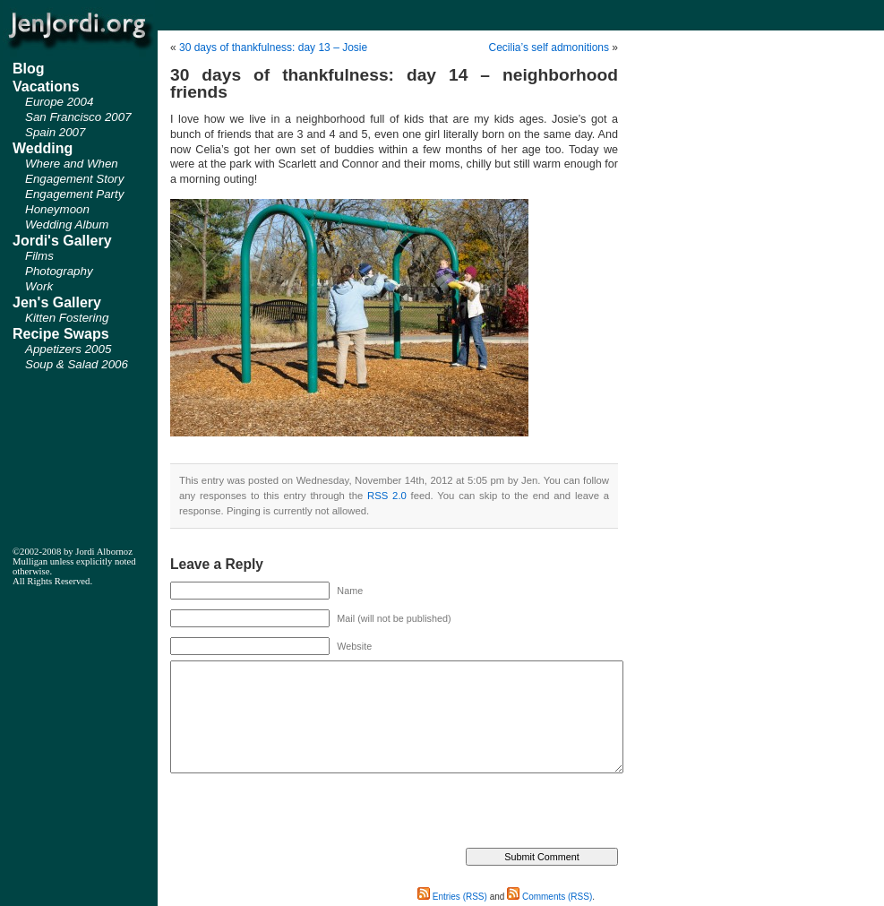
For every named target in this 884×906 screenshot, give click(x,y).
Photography (59, 271)
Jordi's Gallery (62, 240)
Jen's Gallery (57, 302)
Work (39, 286)
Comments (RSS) (549, 897)
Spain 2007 (55, 132)
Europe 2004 (59, 101)
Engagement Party (74, 194)
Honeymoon (57, 209)
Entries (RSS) (452, 897)
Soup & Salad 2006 (76, 364)
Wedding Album (66, 224)
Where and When (71, 163)
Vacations (46, 86)
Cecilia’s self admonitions (548, 47)
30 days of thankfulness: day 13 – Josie (273, 47)
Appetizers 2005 (68, 349)
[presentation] (306, 813)
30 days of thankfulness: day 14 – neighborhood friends (394, 83)
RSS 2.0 (387, 495)
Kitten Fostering (66, 317)
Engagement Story (74, 179)
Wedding (43, 148)
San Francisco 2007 (78, 117)
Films (39, 256)
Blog (29, 68)
